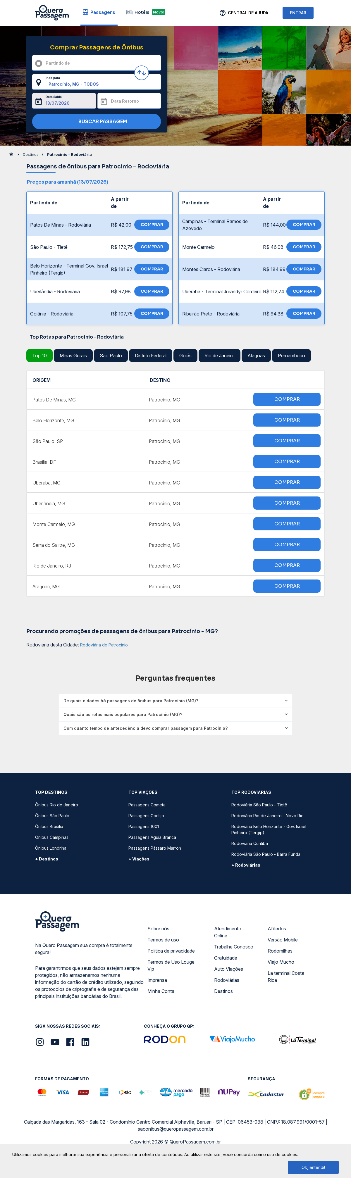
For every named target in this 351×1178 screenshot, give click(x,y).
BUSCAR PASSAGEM (95, 121)
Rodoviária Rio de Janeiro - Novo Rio (267, 815)
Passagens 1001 (143, 826)
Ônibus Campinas (51, 837)
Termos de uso (163, 940)
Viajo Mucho (281, 962)
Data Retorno (125, 101)
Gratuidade (225, 958)
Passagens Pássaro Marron (154, 848)
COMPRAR (152, 224)
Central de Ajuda (248, 12)
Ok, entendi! (313, 1167)
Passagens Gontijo (146, 815)
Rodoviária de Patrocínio (104, 644)
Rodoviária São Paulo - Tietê (259, 804)
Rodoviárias (226, 980)
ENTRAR (298, 12)
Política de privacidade (171, 951)
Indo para (53, 78)
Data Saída (54, 97)
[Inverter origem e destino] (142, 73)
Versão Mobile (283, 940)
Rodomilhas (280, 951)
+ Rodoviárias (245, 865)
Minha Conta (160, 991)
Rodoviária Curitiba (249, 843)
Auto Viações (228, 969)
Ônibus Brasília (49, 826)
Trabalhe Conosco (233, 947)
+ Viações (138, 858)
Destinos (223, 991)
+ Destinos (46, 858)
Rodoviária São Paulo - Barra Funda (265, 854)
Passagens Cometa (147, 804)
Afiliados (277, 929)
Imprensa (157, 980)
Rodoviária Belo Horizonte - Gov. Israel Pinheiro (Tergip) (268, 829)
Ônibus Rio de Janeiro (56, 804)
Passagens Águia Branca (152, 837)
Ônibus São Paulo (52, 815)
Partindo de (58, 63)
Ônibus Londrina (50, 848)
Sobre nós (158, 929)
